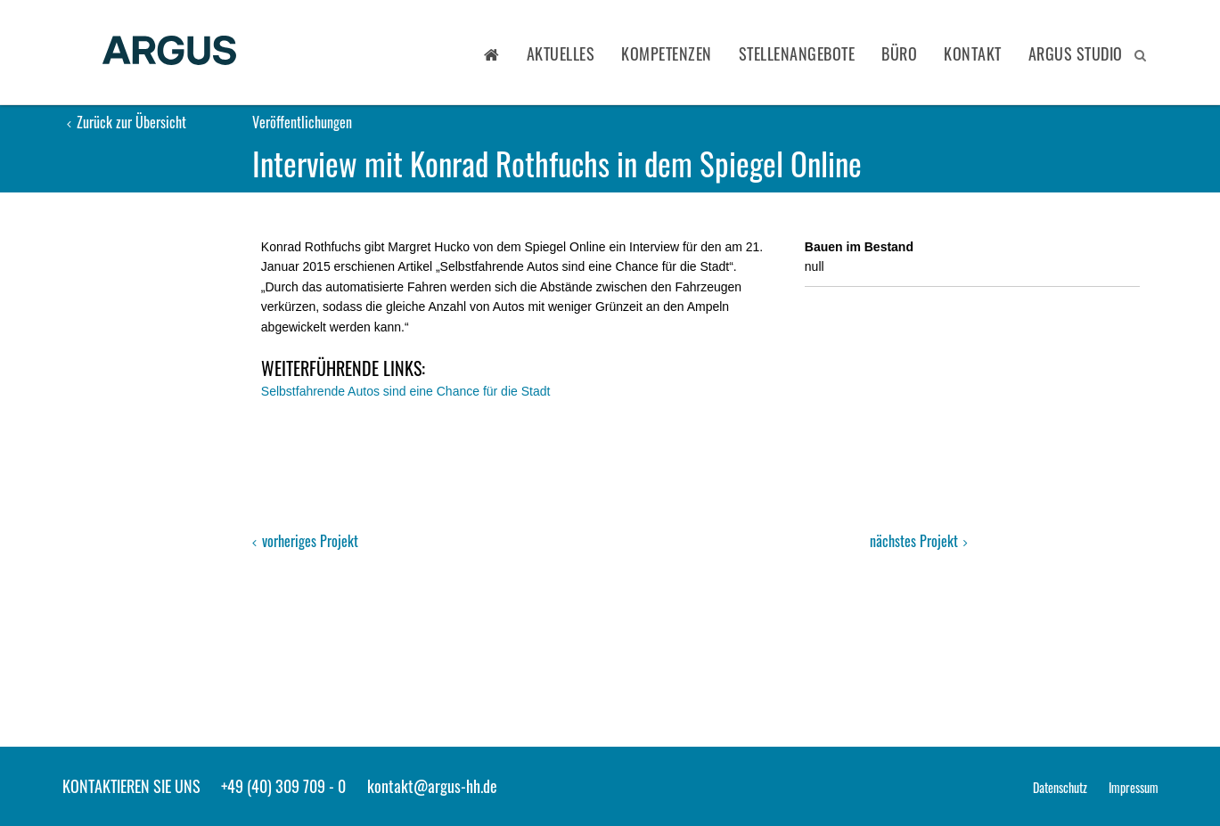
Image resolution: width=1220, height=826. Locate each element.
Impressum (1134, 787)
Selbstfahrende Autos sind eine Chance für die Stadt (406, 391)
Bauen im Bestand (859, 247)
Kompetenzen (666, 53)
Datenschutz (1060, 787)
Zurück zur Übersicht (126, 122)
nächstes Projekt (919, 541)
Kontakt (973, 53)
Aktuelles (561, 53)
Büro (899, 53)
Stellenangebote (797, 53)
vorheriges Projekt (305, 541)
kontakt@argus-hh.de (432, 785)
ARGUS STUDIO (1075, 53)
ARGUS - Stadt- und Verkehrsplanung (169, 52)
